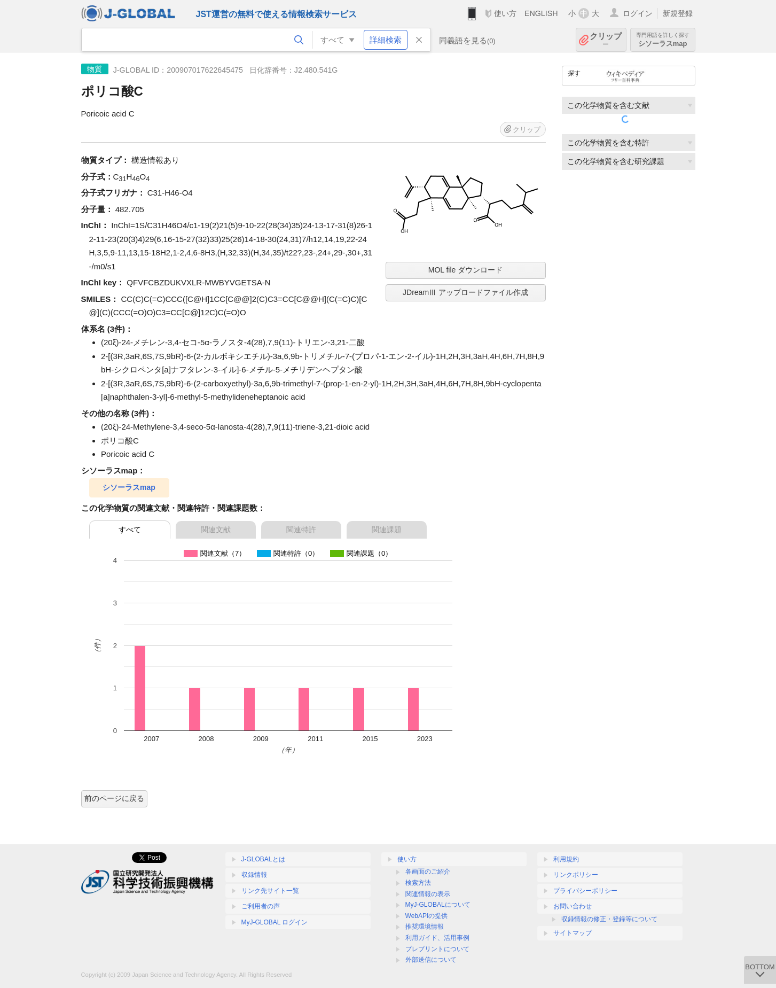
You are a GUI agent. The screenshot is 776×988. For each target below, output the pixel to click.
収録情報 (254, 874)
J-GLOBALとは (263, 859)
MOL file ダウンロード (465, 270)
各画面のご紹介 (427, 871)
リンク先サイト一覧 (270, 890)
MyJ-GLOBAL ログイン (274, 922)
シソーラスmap (662, 40)
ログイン (638, 13)
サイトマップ (572, 933)
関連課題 (387, 529)
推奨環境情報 (424, 926)
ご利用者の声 (260, 906)
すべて (130, 529)
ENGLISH (541, 13)
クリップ (606, 40)
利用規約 (566, 859)
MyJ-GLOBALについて (438, 904)
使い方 (505, 13)
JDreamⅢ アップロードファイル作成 (465, 292)
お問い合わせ (572, 906)
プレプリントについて (437, 949)
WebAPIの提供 (426, 916)
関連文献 (216, 529)
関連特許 (301, 529)
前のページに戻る (114, 798)
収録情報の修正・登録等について (609, 919)
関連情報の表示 (427, 894)
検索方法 (418, 882)
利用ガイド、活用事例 (437, 938)
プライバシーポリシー (585, 890)
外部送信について (431, 959)
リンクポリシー (575, 874)
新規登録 (678, 13)
